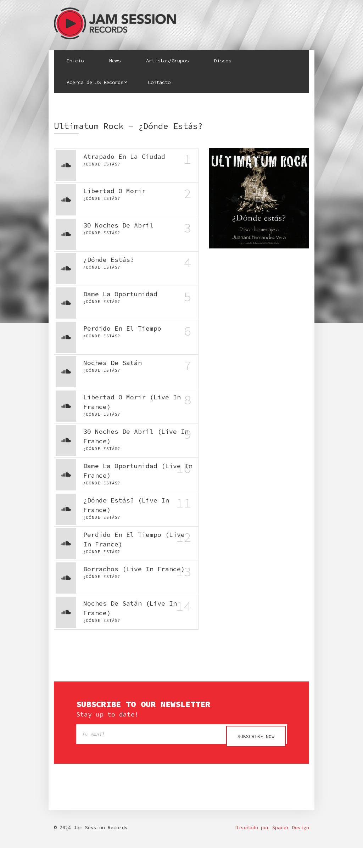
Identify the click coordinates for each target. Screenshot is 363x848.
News (115, 60)
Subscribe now (256, 737)
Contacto (159, 82)
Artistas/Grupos (167, 60)
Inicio (75, 60)
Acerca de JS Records (95, 82)
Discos (222, 60)
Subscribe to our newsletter (143, 704)
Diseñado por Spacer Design (272, 830)
